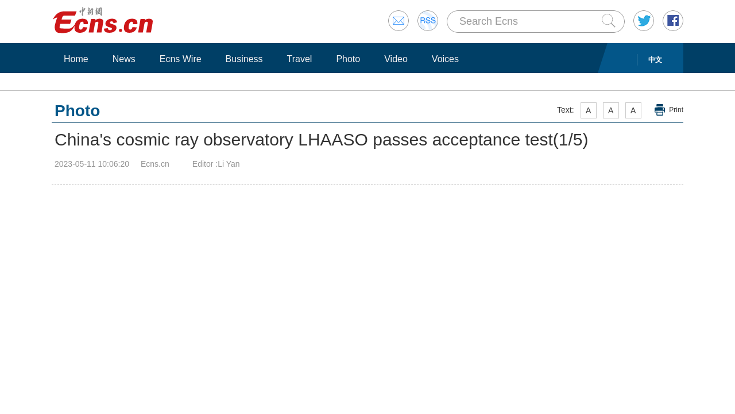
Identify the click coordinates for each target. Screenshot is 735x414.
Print (676, 110)
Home (76, 59)
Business (244, 59)
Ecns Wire (181, 59)
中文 (655, 60)
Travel (299, 59)
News (124, 59)
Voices (445, 59)
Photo (348, 59)
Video (396, 59)
